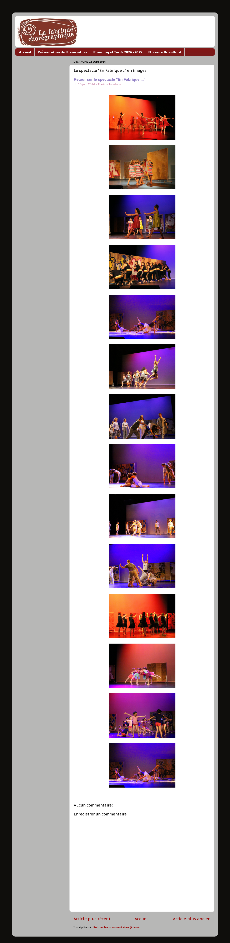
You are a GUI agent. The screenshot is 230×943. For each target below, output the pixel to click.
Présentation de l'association (62, 52)
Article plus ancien (192, 918)
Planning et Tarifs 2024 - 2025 (117, 52)
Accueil (25, 52)
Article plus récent (92, 918)
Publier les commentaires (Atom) (117, 927)
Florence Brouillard (164, 52)
